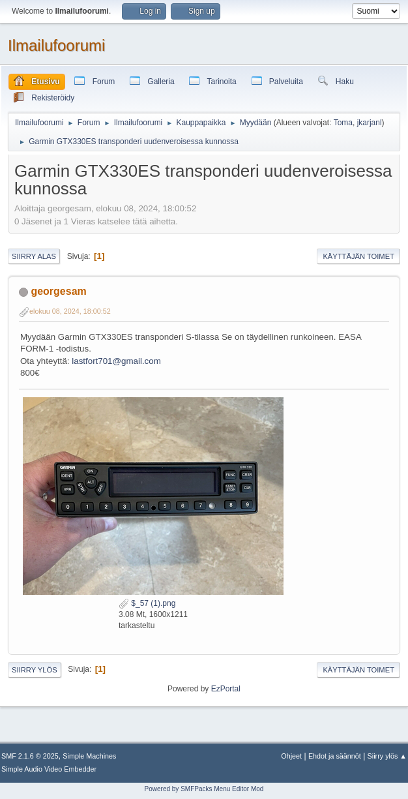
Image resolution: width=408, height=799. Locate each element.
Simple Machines (89, 756)
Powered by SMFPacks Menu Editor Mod (204, 788)
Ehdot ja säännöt (334, 756)
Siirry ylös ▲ (387, 756)
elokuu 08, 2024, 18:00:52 (70, 311)
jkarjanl (369, 122)
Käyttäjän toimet (358, 256)
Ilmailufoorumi (56, 45)
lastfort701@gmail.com (116, 361)
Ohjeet (291, 756)
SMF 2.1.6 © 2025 (30, 756)
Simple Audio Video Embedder (48, 769)
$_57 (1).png (147, 603)
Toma (343, 122)
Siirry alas (34, 256)
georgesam (58, 291)
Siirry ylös (34, 670)
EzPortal (225, 688)
